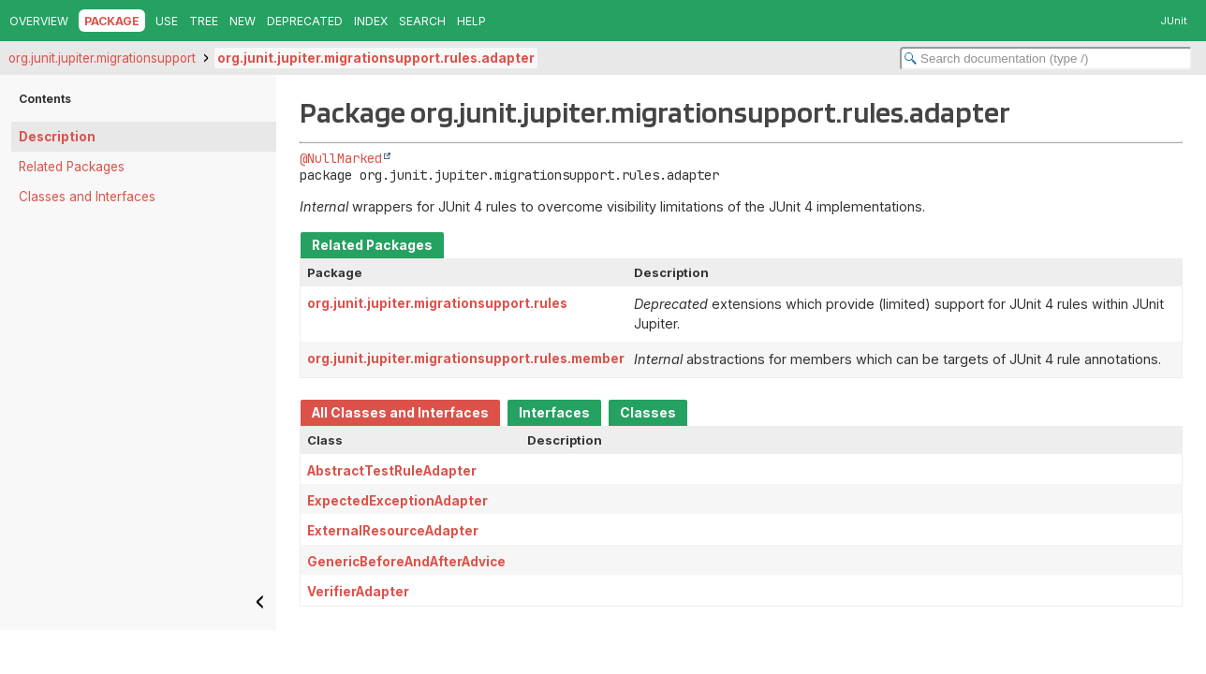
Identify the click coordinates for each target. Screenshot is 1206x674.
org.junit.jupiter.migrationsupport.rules (437, 303)
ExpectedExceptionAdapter (397, 500)
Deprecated (305, 21)
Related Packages (72, 166)
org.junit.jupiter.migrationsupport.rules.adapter (376, 58)
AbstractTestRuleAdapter (392, 470)
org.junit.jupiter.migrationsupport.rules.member (466, 358)
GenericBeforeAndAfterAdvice (406, 561)
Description (57, 136)
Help (471, 21)
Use (166, 21)
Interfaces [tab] (554, 412)
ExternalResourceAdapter (392, 530)
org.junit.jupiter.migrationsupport (102, 58)
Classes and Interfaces (87, 196)
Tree (203, 21)
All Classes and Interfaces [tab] (400, 412)
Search (422, 21)
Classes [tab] (648, 412)
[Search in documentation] (1046, 58)
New (242, 21)
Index (371, 21)
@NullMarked (341, 158)
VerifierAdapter (358, 591)
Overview (38, 21)
